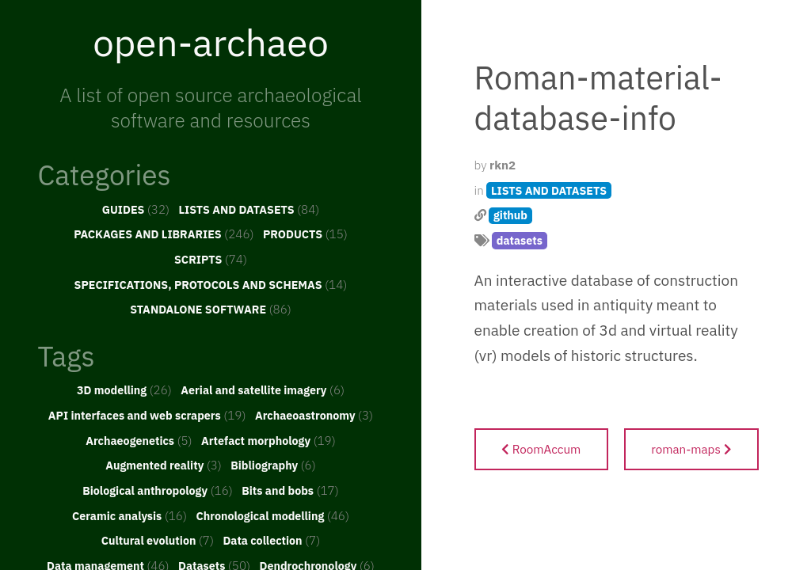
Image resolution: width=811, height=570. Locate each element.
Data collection (271, 540)
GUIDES (136, 209)
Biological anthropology (157, 490)
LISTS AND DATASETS (249, 209)
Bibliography (273, 465)
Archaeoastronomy (314, 415)
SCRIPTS (210, 259)
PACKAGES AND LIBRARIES (163, 233)
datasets (520, 240)
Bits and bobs (290, 490)
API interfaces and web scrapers (147, 415)
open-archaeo (211, 41)
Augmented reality (163, 465)
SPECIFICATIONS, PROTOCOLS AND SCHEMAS (211, 284)
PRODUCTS (305, 233)
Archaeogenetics (139, 440)
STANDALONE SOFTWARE (210, 309)
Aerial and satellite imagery (263, 389)
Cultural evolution (157, 540)
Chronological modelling (272, 515)
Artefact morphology (268, 440)
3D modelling (124, 389)
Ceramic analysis (129, 515)
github (510, 214)
